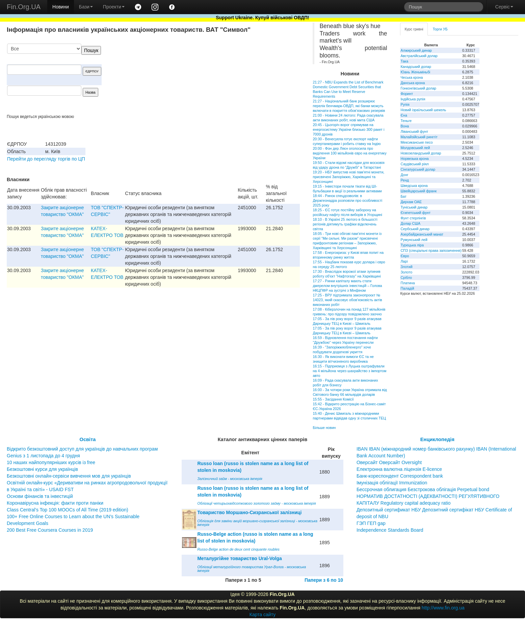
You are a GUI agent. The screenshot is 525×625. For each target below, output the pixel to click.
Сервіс (504, 6)
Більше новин (324, 428)
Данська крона (412, 83)
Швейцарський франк (418, 191)
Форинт (406, 94)
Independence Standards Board (390, 530)
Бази (86, 6)
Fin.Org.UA (24, 6)
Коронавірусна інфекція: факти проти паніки (55, 503)
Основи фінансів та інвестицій (40, 496)
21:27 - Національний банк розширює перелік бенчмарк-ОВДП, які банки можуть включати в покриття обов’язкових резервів (349, 106)
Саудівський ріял (414, 164)
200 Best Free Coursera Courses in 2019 (50, 530)
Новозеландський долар (420, 153)
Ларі (404, 261)
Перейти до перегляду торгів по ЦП (46, 159)
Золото (406, 272)
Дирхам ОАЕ (411, 202)
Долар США (410, 223)
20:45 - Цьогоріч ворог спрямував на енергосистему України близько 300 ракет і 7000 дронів (348, 129)
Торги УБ (440, 29)
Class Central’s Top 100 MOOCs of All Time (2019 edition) (67, 509)
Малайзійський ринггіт (418, 137)
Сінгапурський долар (417, 169)
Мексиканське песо (416, 142)
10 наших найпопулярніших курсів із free (51, 462)
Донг (404, 175)
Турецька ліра (412, 245)
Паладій (407, 288)
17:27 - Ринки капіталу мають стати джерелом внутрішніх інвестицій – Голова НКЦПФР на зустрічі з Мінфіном (347, 285)
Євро (404, 256)
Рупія (404, 104)
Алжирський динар (416, 50)
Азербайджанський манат (421, 234)
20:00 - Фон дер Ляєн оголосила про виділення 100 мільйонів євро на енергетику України (349, 153)
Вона (404, 126)
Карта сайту (263, 614)
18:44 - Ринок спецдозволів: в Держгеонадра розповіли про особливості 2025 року (347, 200)
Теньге (406, 121)
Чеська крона (411, 77)
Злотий (406, 267)
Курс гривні (413, 29)
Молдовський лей (415, 148)
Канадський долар (415, 67)
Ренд (404, 180)
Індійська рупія (412, 99)
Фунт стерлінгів (413, 218)
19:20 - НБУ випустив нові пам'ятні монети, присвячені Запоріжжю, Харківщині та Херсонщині (348, 177)
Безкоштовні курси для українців (42, 469)
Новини (60, 6)
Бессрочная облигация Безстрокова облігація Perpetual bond (423, 489)
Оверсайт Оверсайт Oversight (389, 462)
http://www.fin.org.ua (443, 607)
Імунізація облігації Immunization (392, 482)
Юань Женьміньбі (415, 72)
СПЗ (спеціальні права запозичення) (431, 250)
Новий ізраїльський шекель (423, 110)
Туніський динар (413, 207)
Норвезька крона (414, 159)
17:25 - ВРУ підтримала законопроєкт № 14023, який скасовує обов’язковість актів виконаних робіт (347, 300)
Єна (403, 115)
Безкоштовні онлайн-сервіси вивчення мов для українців (69, 476)
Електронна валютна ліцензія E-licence (399, 469)
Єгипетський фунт (415, 213)
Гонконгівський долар (418, 88)
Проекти (114, 6)
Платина (407, 283)
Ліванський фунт (414, 131)
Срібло (406, 277)
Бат (403, 196)
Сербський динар (414, 229)
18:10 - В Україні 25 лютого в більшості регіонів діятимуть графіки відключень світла (345, 224)
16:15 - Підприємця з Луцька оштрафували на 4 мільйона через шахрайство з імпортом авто (349, 371)
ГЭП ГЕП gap (371, 523)
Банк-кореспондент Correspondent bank (400, 476)
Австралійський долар (419, 56)
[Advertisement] (249, 79)
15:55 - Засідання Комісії (333, 399)
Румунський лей (413, 240)
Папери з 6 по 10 (324, 580)
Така (404, 61)
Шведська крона (413, 186)
